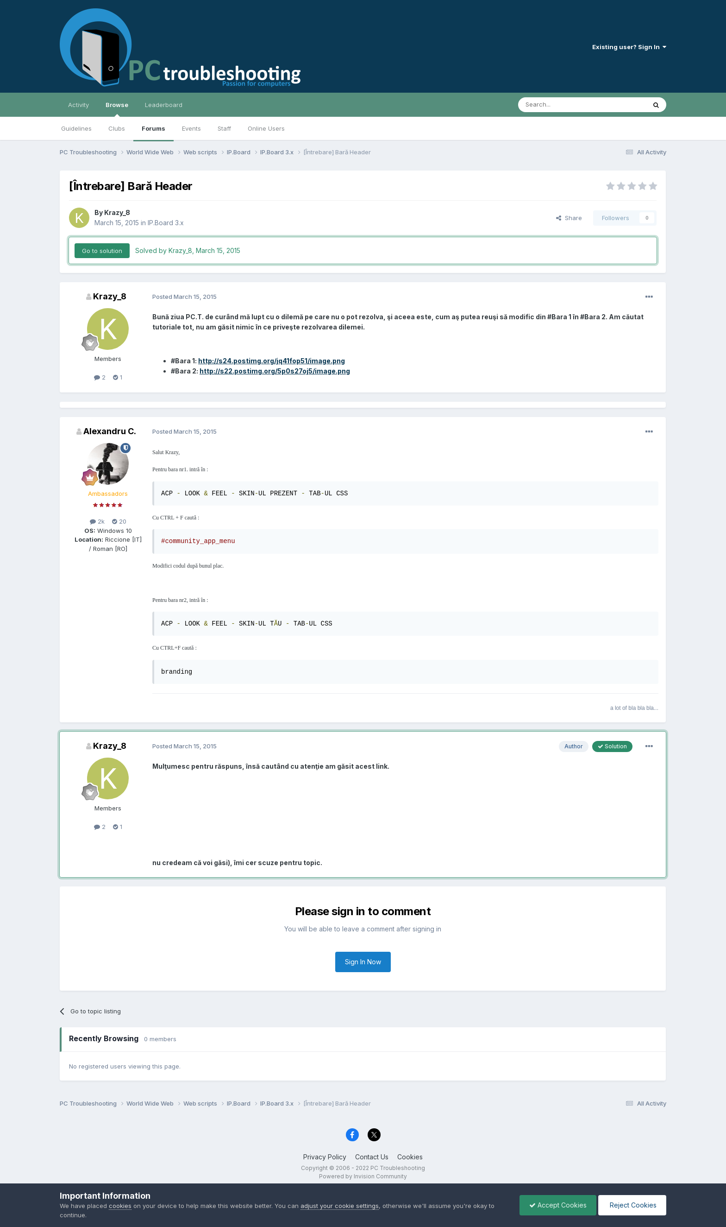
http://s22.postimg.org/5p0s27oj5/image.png (275, 371)
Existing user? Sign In (629, 47)
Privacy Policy (324, 1157)
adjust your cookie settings (339, 1205)
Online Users (266, 128)
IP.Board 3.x (166, 223)
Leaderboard (163, 104)
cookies (120, 1205)
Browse (117, 109)
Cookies (410, 1157)
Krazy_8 (117, 212)
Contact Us (371, 1157)
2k (97, 521)
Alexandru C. (109, 431)
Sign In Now (363, 962)
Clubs (116, 128)
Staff (224, 128)
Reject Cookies (632, 1205)
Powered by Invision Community (363, 1176)
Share (569, 217)
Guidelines (76, 128)
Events (191, 128)
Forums (153, 128)
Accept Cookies (558, 1205)
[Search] (558, 104)
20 (119, 521)
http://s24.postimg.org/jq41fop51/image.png (271, 361)
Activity (78, 104)
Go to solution (102, 250)
